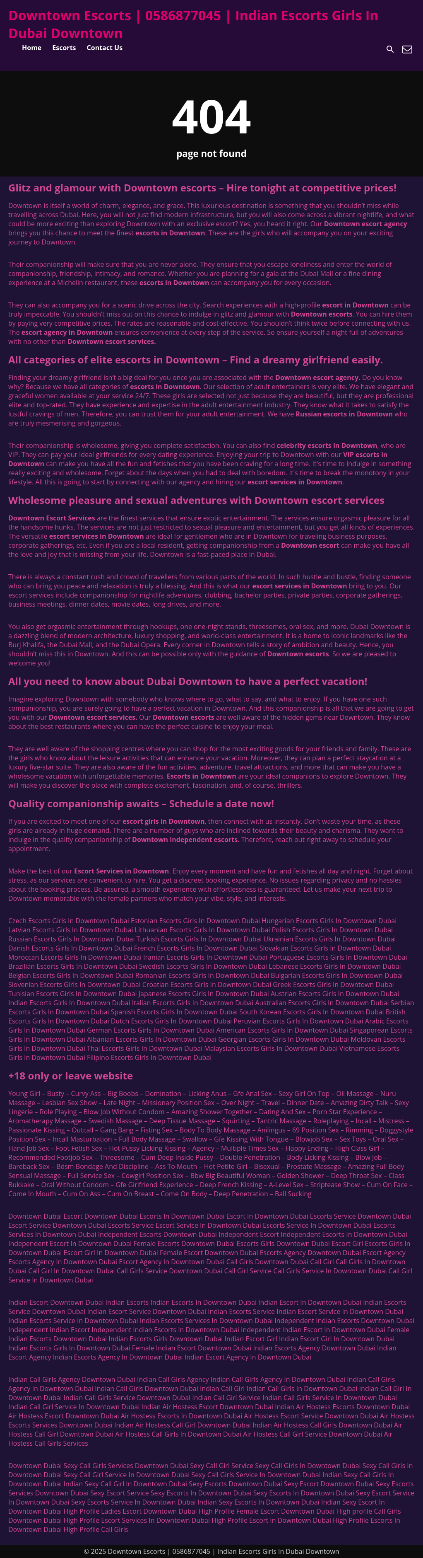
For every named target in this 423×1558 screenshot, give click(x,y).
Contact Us (105, 47)
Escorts (64, 47)
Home (31, 47)
